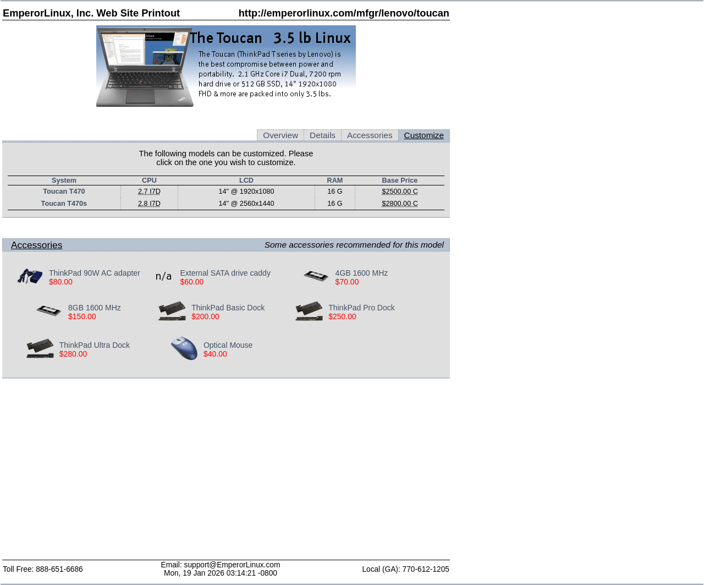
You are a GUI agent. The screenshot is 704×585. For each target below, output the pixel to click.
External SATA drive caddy (225, 273)
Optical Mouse (228, 345)
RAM (335, 180)
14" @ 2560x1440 (246, 203)
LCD (246, 180)
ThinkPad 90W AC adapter (94, 273)
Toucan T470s (64, 203)
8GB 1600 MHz (94, 307)
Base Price (400, 180)
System (64, 180)
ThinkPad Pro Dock (361, 307)
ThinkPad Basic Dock (228, 307)
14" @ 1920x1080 (246, 191)
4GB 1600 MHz (362, 273)
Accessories (370, 135)
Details (323, 135)
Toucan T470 (64, 191)
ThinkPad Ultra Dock (94, 345)
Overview (280, 135)
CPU (149, 180)
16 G (334, 191)
